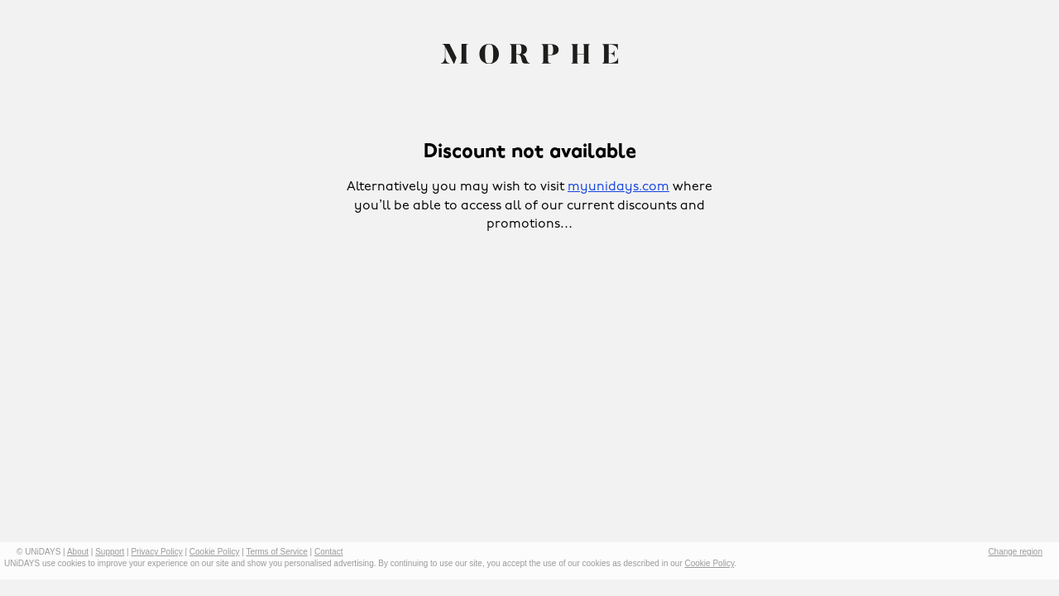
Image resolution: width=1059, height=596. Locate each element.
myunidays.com (618, 187)
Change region (1015, 551)
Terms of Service (276, 551)
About (78, 551)
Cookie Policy (214, 551)
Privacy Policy (156, 551)
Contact (328, 551)
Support (109, 551)
